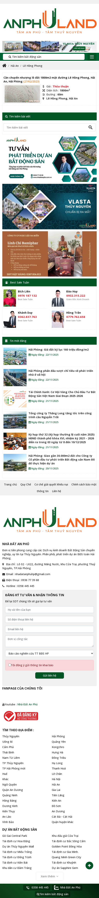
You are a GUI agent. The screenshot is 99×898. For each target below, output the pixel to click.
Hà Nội (56, 779)
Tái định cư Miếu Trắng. (17, 852)
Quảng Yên (59, 741)
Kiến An (56, 800)
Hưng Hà (57, 752)
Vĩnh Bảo (8, 822)
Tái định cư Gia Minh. (65, 852)
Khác (5, 779)
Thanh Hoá (59, 768)
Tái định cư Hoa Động (16, 841)
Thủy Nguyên (10, 736)
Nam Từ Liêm (11, 758)
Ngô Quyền (9, 784)
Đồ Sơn (56, 806)
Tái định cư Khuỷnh (64, 862)
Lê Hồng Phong (32, 66)
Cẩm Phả (8, 747)
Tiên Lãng (58, 795)
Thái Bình (8, 752)
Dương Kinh (10, 806)
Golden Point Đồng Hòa (67, 846)
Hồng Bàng (9, 800)
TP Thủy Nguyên (12, 763)
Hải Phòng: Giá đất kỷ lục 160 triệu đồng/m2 (59, 349)
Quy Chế (25, 484)
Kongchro (58, 747)
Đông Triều (59, 758)
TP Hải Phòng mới (13, 768)
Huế (4, 774)
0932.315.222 (75, 295)
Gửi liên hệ (49, 675)
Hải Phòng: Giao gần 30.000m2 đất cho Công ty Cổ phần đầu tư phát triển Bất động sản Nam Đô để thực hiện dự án (62, 459)
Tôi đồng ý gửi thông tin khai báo (32, 665)
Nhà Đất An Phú (27, 704)
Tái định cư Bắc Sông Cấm (69, 841)
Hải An (15, 66)
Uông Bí (7, 741)
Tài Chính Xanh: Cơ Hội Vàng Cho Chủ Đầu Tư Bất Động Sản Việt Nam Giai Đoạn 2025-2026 (62, 394)
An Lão (6, 816)
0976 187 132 (27, 295)
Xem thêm (49, 876)
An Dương (58, 811)
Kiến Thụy (8, 811)
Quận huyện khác (62, 822)
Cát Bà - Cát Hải (62, 816)
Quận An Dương (12, 790)
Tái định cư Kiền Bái (15, 862)
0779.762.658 (75, 317)
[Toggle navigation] (91, 57)
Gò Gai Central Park (14, 836)
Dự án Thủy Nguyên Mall (18, 846)
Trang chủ (10, 484)
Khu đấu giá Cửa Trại (65, 836)
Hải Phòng (58, 736)
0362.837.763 (27, 317)
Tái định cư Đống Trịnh (16, 857)
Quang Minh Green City (66, 857)
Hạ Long (57, 763)
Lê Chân (57, 774)
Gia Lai (56, 790)
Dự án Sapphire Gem (65, 868)
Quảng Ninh (9, 795)
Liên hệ (56, 491)
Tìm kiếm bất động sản (23, 57)
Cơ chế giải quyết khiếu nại (51, 484)
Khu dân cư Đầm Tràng (17, 868)
